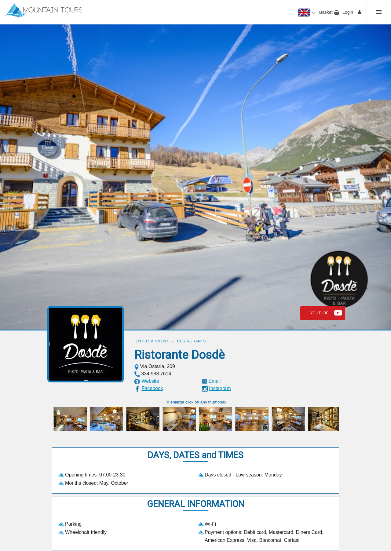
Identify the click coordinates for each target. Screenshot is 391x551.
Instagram (220, 388)
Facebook (152, 388)
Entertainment (152, 341)
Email (214, 381)
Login (347, 12)
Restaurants (191, 341)
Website (150, 381)
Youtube (319, 312)
